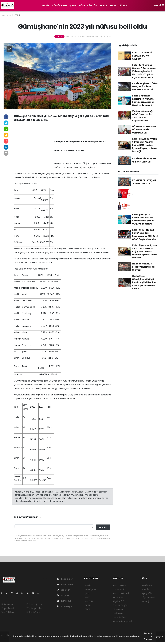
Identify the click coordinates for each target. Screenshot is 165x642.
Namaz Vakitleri (121, 593)
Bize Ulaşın (64, 606)
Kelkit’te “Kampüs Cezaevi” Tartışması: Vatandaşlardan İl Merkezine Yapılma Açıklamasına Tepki (144, 71)
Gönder (103, 527)
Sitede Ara (147, 585)
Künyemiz (64, 600)
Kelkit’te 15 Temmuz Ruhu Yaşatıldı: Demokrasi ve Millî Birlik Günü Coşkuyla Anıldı (145, 234)
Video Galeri (65, 584)
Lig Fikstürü (118, 601)
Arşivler (63, 595)
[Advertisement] (62, 130)
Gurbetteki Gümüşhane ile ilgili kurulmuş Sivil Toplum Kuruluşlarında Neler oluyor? (144, 282)
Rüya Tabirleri (148, 597)
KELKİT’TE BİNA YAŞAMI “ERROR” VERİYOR (144, 160)
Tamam (148, 638)
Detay (148, 633)
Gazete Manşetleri (122, 621)
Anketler (146, 589)
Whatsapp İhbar (35, 608)
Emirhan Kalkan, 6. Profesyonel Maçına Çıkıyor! (143, 266)
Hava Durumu (120, 585)
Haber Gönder (34, 612)
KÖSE (82, 5)
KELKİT (45, 5)
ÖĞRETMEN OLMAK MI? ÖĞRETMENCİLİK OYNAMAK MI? (144, 129)
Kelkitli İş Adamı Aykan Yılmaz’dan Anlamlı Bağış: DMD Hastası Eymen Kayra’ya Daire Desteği (144, 145)
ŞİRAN (72, 5)
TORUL (103, 5)
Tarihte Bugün (120, 605)
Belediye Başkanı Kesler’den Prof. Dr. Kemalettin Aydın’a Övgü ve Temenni (143, 100)
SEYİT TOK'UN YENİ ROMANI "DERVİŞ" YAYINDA (142, 55)
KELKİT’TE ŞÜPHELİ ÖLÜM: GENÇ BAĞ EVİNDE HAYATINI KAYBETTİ (145, 86)
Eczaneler (118, 597)
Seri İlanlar (118, 613)
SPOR (113, 5)
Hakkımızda (7, 604)
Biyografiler (147, 593)
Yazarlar (63, 589)
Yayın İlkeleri (7, 608)
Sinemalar (118, 609)
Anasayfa (7, 15)
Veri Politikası (7, 612)
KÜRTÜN (92, 5)
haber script (6, 638)
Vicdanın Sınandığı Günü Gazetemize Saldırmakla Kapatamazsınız (142, 116)
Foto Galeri (65, 578)
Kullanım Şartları (35, 604)
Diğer (121, 5)
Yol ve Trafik (119, 589)
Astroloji (145, 601)
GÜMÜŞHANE (59, 5)
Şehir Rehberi (119, 617)
